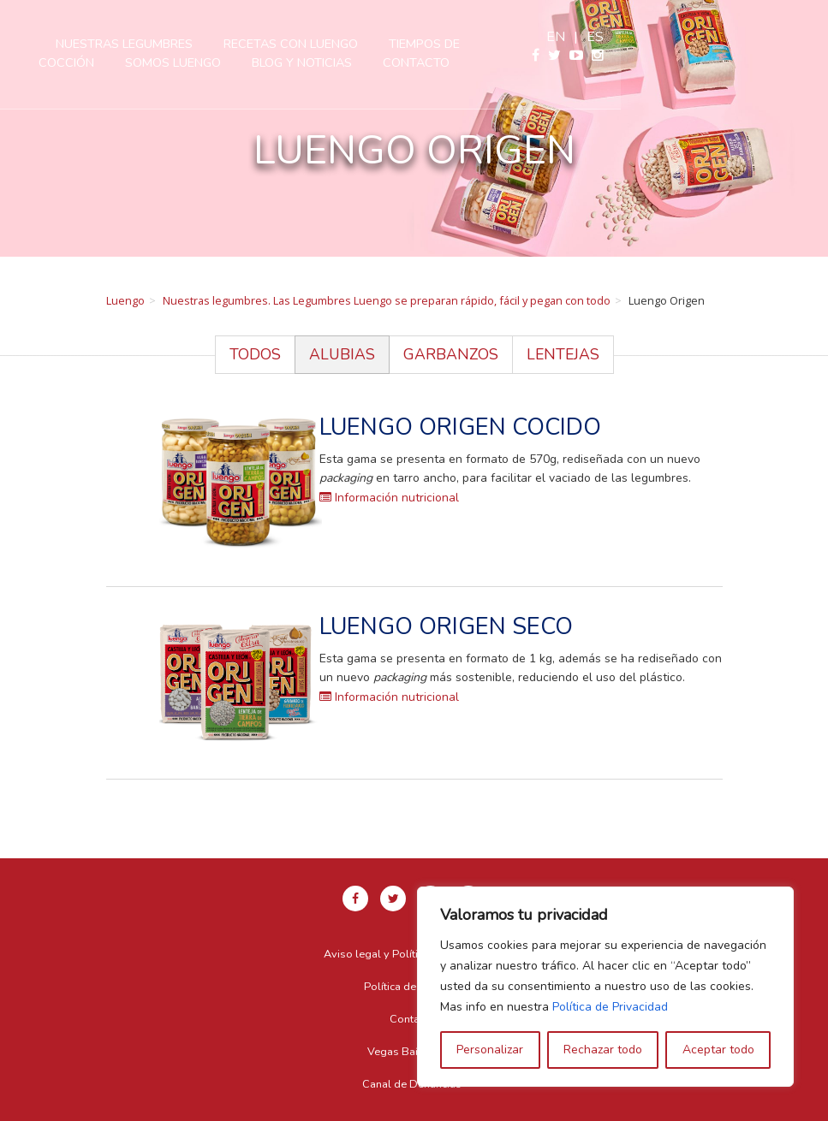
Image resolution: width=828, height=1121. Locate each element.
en (763, 36)
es (802, 36)
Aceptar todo (718, 1049)
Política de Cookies (412, 986)
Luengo (125, 300)
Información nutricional (389, 497)
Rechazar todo (602, 1049)
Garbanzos (450, 354)
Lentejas (563, 354)
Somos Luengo (300, 62)
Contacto (542, 62)
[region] (605, 987)
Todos (255, 354)
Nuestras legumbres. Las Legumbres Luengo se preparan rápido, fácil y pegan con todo (387, 300)
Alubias (342, 354)
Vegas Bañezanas (411, 1051)
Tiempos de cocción (580, 43)
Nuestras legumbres (250, 43)
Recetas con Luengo (417, 43)
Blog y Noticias (428, 62)
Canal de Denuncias (412, 1084)
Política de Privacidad (610, 1007)
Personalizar (489, 1049)
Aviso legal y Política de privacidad (412, 954)
